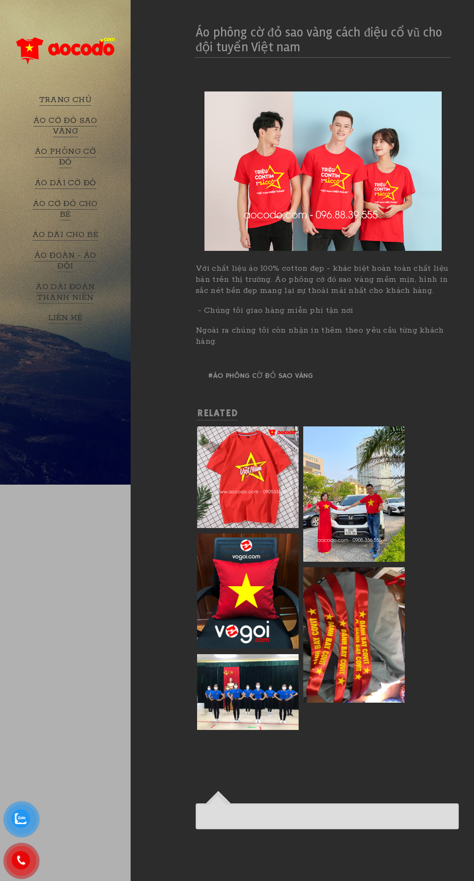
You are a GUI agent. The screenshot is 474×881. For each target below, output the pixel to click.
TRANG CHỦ (65, 100)
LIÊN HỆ (65, 318)
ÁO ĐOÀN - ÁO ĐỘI (65, 260)
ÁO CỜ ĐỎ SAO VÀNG (65, 125)
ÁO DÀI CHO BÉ (65, 235)
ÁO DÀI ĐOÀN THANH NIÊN (65, 292)
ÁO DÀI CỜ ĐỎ (65, 183)
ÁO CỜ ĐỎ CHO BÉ (65, 209)
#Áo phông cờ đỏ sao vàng (260, 376)
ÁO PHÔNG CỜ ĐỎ (65, 156)
